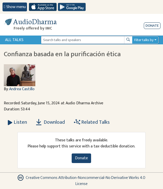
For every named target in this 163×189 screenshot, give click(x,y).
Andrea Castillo (22, 89)
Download (50, 122)
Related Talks (92, 122)
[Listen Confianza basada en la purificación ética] (17, 122)
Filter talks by (143, 40)
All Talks (14, 40)
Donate (152, 25)
